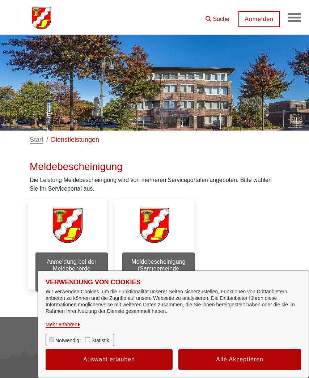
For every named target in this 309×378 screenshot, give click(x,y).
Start (36, 139)
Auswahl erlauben (109, 359)
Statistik (100, 340)
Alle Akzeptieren (239, 359)
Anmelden (258, 19)
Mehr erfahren (61, 324)
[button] (216, 16)
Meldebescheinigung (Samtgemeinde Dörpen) (158, 269)
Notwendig (67, 340)
